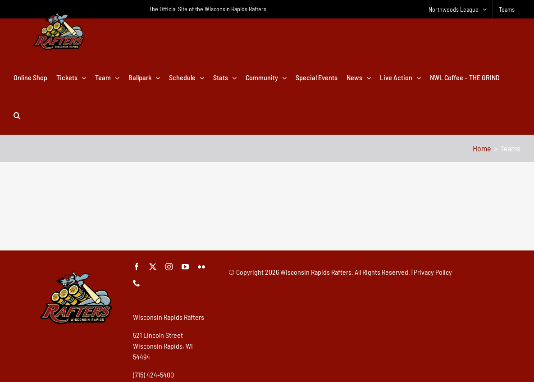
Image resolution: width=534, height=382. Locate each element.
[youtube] (185, 266)
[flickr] (201, 266)
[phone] (136, 282)
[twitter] (152, 266)
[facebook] (136, 266)
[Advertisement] (267, 218)
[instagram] (169, 266)
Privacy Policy (433, 272)
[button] (17, 115)
